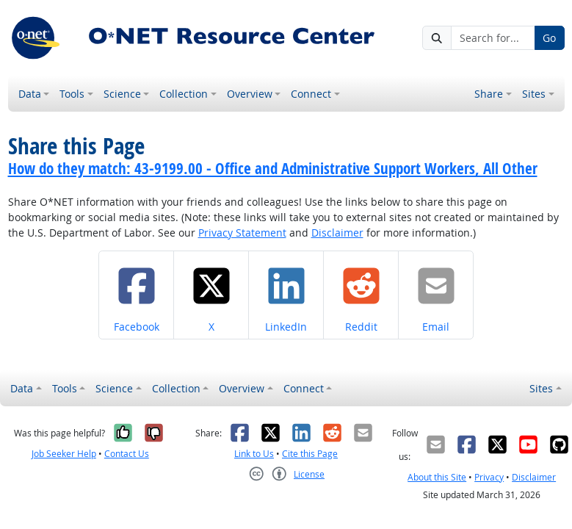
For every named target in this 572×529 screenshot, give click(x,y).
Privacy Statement (242, 233)
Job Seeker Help (64, 453)
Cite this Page (310, 453)
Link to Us (254, 453)
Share (488, 94)
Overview (249, 94)
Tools (71, 94)
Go (549, 38)
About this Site (437, 477)
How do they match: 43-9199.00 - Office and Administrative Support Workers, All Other (272, 168)
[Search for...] (493, 38)
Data (29, 94)
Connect (311, 94)
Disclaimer (337, 233)
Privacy (489, 477)
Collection (183, 94)
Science (122, 94)
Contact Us (126, 453)
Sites (534, 94)
